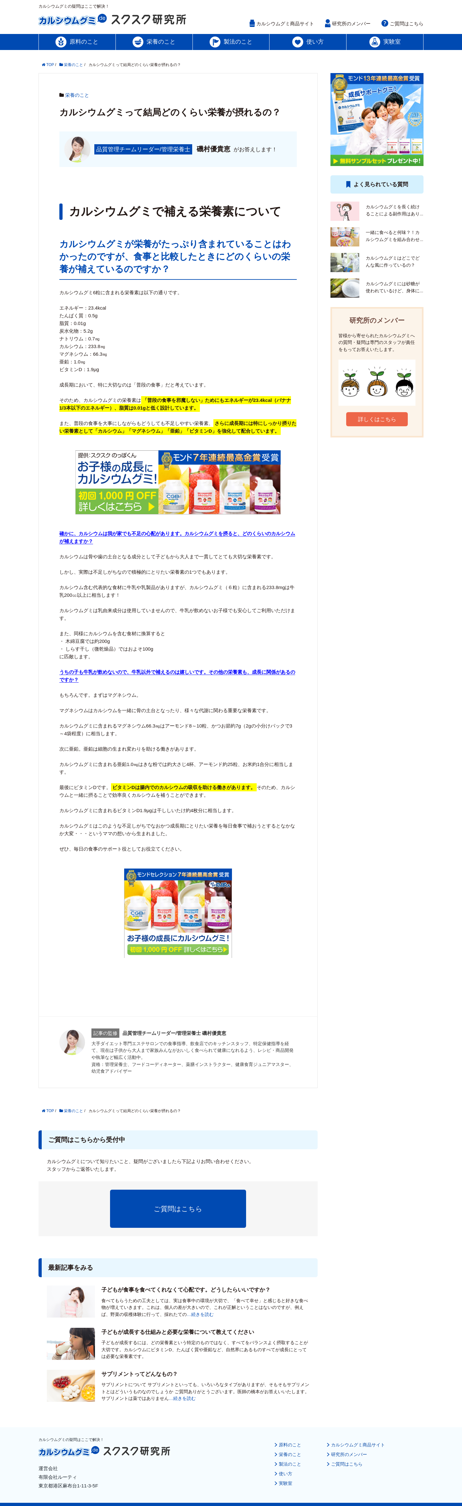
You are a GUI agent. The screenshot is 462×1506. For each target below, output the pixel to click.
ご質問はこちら (407, 23)
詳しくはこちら (377, 419)
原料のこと (285, 1425)
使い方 (280, 1454)
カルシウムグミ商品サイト (285, 23)
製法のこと (285, 1444)
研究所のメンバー (351, 23)
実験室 (280, 1463)
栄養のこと (77, 95)
